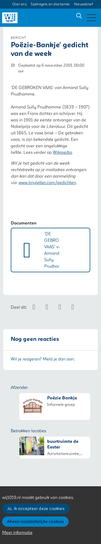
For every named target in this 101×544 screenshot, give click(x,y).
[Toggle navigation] (91, 18)
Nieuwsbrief (83, 4)
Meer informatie (17, 532)
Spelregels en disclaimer (50, 4)
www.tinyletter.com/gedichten (47, 182)
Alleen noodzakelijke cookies (35, 521)
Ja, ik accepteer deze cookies (35, 508)
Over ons (19, 4)
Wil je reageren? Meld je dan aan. (43, 359)
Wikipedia (62, 152)
